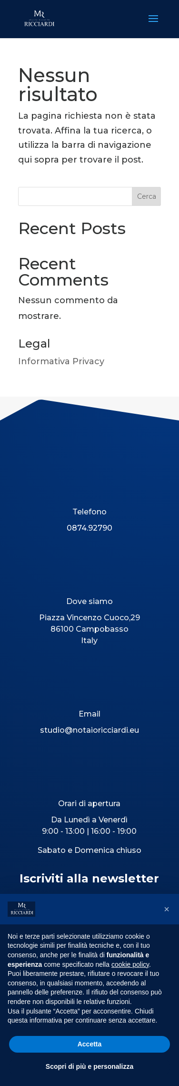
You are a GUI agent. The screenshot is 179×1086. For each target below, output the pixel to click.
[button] (166, 909)
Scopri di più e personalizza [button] (89, 1066)
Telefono (89, 511)
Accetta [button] (90, 1044)
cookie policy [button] (130, 964)
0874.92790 (89, 528)
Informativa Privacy (61, 361)
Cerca (146, 196)
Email (89, 713)
